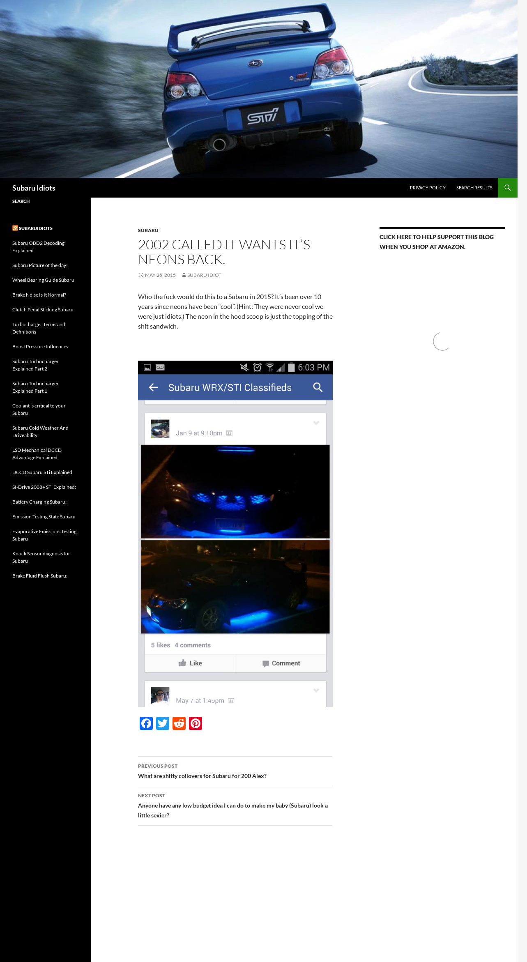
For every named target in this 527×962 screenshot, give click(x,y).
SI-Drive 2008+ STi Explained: (44, 487)
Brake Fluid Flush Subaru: (39, 576)
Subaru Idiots (33, 187)
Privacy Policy (428, 187)
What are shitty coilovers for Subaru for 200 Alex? (235, 770)
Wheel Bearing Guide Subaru (43, 280)
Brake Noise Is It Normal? (39, 295)
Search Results (474, 187)
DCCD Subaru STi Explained (42, 472)
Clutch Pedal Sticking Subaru (43, 309)
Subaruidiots (36, 228)
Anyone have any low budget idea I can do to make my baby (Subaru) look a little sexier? (235, 805)
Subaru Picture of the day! (40, 265)
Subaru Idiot (204, 275)
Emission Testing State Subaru (44, 516)
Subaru (148, 230)
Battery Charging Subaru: (39, 502)
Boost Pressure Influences (40, 346)
